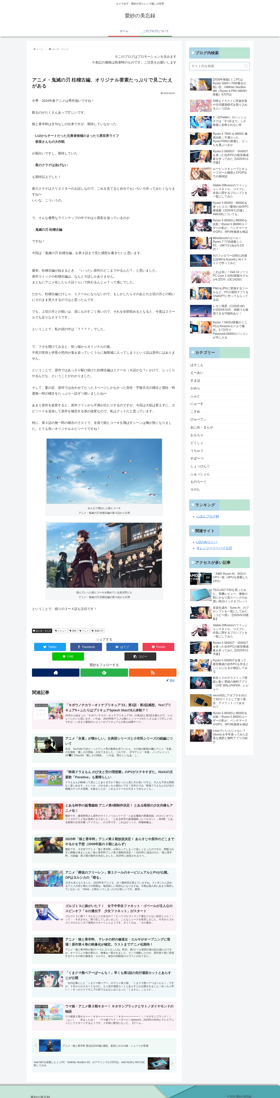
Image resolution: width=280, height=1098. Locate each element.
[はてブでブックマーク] (92, 647)
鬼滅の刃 (97, 630)
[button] (164, 647)
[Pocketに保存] (116, 647)
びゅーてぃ (198, 420)
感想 (73, 630)
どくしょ (196, 443)
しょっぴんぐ (200, 467)
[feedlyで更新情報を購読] (104, 663)
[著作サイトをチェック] (55, 663)
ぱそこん (196, 365)
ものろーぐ (198, 482)
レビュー (60, 630)
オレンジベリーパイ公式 (214, 549)
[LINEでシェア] (140, 647)
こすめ (195, 412)
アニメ (84, 630)
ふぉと (195, 396)
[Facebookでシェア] (68, 647)
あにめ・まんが (42, 630)
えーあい (196, 372)
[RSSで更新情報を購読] (152, 663)
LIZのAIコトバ (206, 543)
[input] (219, 66)
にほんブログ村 (207, 517)
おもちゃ (196, 435)
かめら (195, 388)
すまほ (195, 380)
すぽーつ (196, 459)
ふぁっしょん (200, 474)
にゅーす (196, 404)
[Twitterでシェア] (44, 647)
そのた (195, 490)
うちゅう (196, 451)
